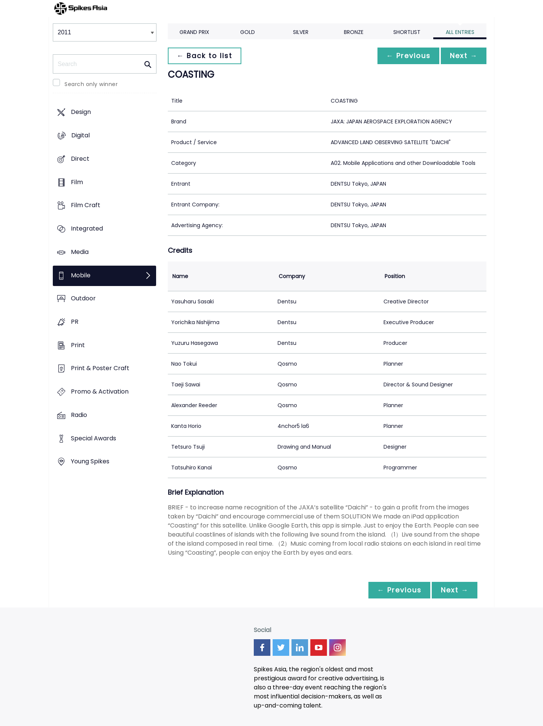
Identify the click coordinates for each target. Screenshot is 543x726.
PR (74, 321)
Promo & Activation (100, 392)
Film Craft (85, 205)
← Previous (407, 55)
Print (78, 345)
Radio (79, 415)
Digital (80, 135)
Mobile (80, 275)
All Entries (460, 32)
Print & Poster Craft (100, 368)
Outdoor (83, 298)
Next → (463, 55)
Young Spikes (90, 461)
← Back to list (205, 55)
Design (81, 112)
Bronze (354, 32)
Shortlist (406, 32)
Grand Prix (194, 32)
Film (77, 182)
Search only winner (91, 84)
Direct (80, 158)
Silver (300, 32)
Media (80, 252)
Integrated (87, 228)
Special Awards (93, 438)
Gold (247, 32)
